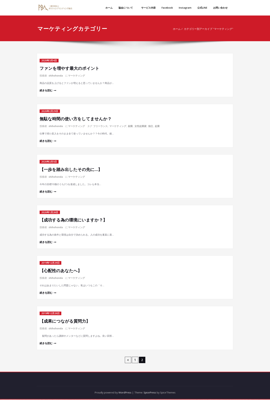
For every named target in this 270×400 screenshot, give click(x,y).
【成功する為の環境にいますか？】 (73, 220)
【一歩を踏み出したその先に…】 (71, 169)
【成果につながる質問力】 (65, 321)
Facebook (167, 7)
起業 (157, 126)
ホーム (109, 7)
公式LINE (202, 7)
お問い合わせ (220, 7)
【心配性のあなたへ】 (61, 271)
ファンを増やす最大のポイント (69, 68)
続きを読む (46, 90)
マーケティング (76, 75)
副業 (130, 126)
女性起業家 (141, 126)
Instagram (185, 7)
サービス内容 (148, 7)
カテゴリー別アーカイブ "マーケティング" (207, 29)
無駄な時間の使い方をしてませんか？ (76, 118)
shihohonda (56, 75)
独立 (150, 126)
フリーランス (100, 126)
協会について (126, 7)
